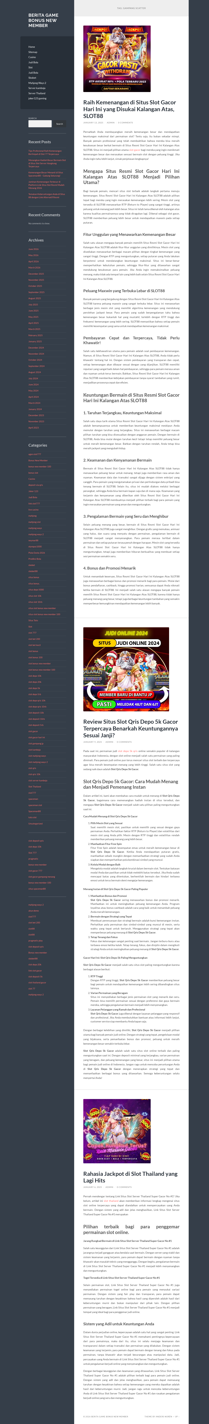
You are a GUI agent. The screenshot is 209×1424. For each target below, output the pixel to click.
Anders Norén (164, 1416)
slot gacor (33, 731)
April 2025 (33, 323)
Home (31, 46)
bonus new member (37, 864)
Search (32, 118)
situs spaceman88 (37, 888)
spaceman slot (35, 805)
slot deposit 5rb (35, 725)
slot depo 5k (34, 688)
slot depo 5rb (34, 694)
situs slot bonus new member (42, 608)
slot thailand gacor (37, 982)
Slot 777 (32, 852)
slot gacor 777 (35, 870)
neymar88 (33, 540)
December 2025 (36, 273)
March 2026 (34, 267)
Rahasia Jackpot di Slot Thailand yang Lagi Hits (130, 1177)
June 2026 (33, 249)
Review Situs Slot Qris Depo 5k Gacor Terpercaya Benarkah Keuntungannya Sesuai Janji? (130, 728)
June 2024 (33, 384)
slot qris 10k (34, 774)
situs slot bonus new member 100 (44, 614)
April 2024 (33, 397)
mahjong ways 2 (36, 534)
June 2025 (33, 310)
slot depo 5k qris (128, 751)
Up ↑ (177, 1416)
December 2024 (36, 347)
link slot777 (34, 503)
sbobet (31, 565)
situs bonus (33, 577)
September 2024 (36, 366)
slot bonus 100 (35, 657)
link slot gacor (35, 970)
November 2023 (36, 421)
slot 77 (31, 988)
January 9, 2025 (92, 742)
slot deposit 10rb (36, 719)
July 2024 (33, 378)
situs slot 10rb (35, 602)
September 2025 (36, 292)
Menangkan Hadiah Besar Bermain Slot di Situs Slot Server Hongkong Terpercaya (47, 163)
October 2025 (35, 286)
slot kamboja (34, 749)
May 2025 (33, 317)
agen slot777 (34, 454)
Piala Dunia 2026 (36, 552)
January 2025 (35, 341)
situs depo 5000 (36, 589)
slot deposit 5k (35, 976)
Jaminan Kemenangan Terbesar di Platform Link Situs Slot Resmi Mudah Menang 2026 (46, 184)
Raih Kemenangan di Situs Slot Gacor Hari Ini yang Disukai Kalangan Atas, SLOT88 (129, 109)
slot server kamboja (37, 780)
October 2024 (35, 360)
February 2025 (35, 335)
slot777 (32, 792)
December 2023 (36, 415)
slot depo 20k (34, 682)
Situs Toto (33, 620)
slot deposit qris (36, 840)
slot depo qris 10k (36, 700)
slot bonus (33, 651)
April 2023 (33, 427)
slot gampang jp (36, 743)
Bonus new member (37, 952)
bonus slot (33, 472)
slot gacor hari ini (36, 737)
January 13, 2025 (93, 122)
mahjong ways (35, 528)
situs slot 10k (34, 596)
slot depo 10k (34, 675)
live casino (33, 509)
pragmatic (33, 858)
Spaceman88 (34, 811)
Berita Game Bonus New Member (43, 20)
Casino (32, 57)
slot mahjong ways (37, 755)
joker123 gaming (37, 98)
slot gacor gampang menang (41, 876)
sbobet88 (33, 571)
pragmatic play (35, 940)
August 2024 (34, 372)
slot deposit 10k (36, 712)
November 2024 (36, 353)
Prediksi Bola (34, 558)
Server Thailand (36, 93)
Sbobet (32, 77)
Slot (30, 67)
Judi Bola (33, 62)
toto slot (32, 817)
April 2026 (33, 261)
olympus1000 (35, 546)
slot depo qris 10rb (37, 706)
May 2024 (33, 390)
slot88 (31, 928)
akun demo (33, 910)
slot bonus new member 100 (41, 669)
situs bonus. (34, 583)
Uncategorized (35, 823)
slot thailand (111, 1200)
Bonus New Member (38, 460)
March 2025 (34, 329)
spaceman (33, 799)
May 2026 (33, 255)
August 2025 (34, 298)
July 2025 (33, 304)
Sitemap (32, 52)
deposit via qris (35, 485)
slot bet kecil (34, 645)
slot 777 (32, 632)
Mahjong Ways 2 (37, 82)
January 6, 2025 (92, 1187)
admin (111, 122)
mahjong (32, 515)
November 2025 (36, 280)
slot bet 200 (34, 639)
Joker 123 (33, 491)
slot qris (32, 768)
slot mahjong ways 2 (38, 762)
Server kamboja (36, 88)
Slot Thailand (34, 786)
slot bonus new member (39, 663)
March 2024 (34, 403)
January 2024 (35, 409)
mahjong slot (34, 522)
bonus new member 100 (39, 466)
